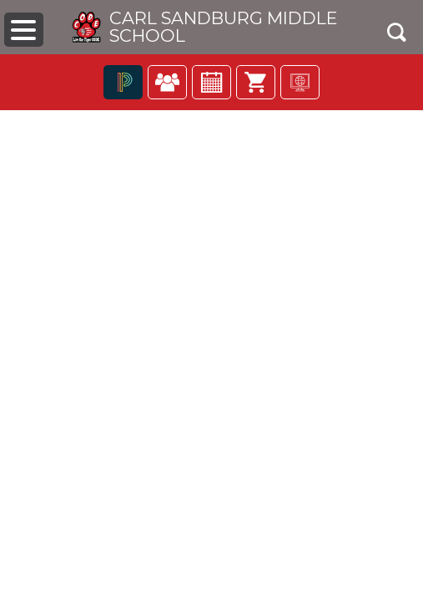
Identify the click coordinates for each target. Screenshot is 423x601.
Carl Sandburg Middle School (223, 27)
